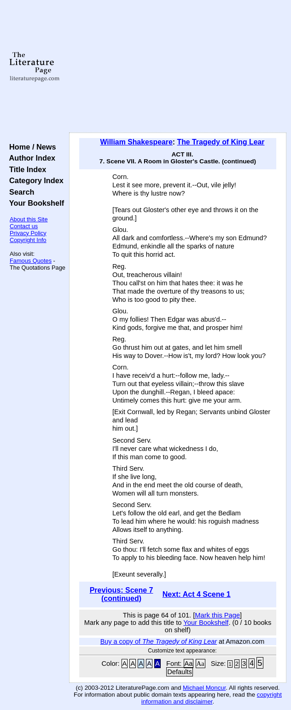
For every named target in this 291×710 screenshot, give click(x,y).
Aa (189, 663)
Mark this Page (217, 615)
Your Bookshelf (34, 203)
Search (19, 192)
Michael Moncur (204, 687)
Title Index (25, 169)
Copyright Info (28, 240)
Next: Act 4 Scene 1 (197, 594)
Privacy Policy (28, 233)
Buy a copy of (158, 641)
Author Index (30, 158)
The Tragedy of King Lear (221, 142)
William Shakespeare (136, 142)
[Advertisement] (178, 66)
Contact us (24, 226)
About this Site (29, 219)
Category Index (34, 180)
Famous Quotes (31, 260)
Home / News (30, 147)
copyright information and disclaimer (211, 698)
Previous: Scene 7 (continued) (121, 594)
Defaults (179, 671)
